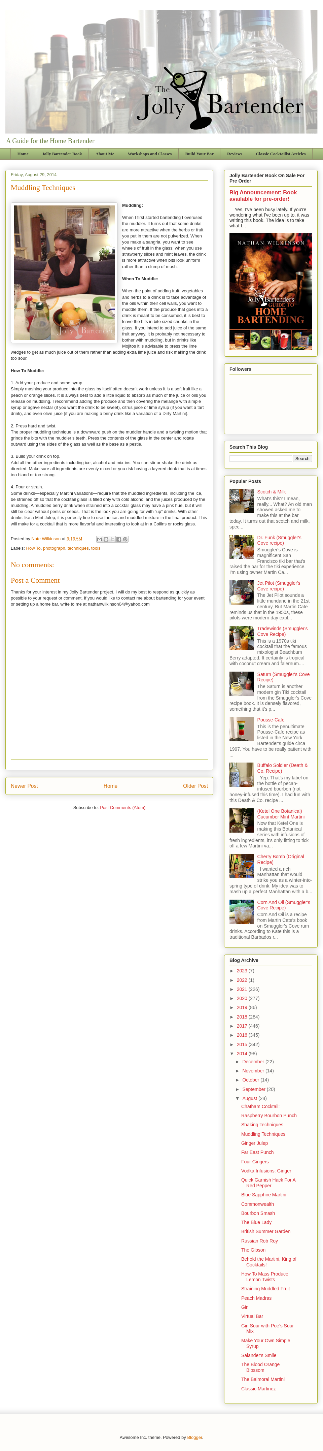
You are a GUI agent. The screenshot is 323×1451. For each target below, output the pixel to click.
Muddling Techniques (263, 1134)
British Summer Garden (265, 1231)
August (250, 1098)
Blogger (194, 1437)
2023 (243, 970)
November (253, 1070)
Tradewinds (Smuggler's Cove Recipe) (282, 631)
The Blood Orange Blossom (260, 1367)
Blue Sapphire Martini (263, 1194)
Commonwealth (257, 1204)
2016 (243, 1035)
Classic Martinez (258, 1388)
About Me (105, 153)
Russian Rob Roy (259, 1241)
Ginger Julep (254, 1143)
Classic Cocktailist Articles (281, 153)
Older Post (195, 786)
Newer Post (24, 786)
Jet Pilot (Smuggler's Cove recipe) (278, 585)
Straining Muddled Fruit (265, 1288)
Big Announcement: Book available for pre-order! (263, 195)
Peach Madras (256, 1298)
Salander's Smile (259, 1355)
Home (23, 153)
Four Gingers (255, 1161)
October (251, 1080)
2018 (243, 1017)
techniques (78, 548)
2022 (243, 980)
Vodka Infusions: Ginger (266, 1170)
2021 (243, 989)
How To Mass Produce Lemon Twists (264, 1276)
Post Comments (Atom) (122, 807)
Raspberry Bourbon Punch (269, 1115)
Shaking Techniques (262, 1124)
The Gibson (253, 1250)
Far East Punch (257, 1152)
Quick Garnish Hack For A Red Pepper (268, 1182)
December (253, 1061)
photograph (54, 548)
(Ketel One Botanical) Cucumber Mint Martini (281, 813)
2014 (243, 1053)
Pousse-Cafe (271, 719)
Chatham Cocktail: (260, 1106)
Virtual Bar (252, 1316)
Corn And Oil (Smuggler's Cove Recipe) (284, 905)
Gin (245, 1307)
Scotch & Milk (271, 491)
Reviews (235, 153)
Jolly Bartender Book (62, 153)
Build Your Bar (199, 153)
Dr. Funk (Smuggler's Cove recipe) (279, 540)
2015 (243, 1044)
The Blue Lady (256, 1222)
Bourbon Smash (258, 1213)
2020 (243, 998)
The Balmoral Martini (263, 1379)
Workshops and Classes (150, 153)
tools (95, 548)
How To (33, 548)
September (254, 1089)
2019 (243, 1007)
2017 (243, 1026)
